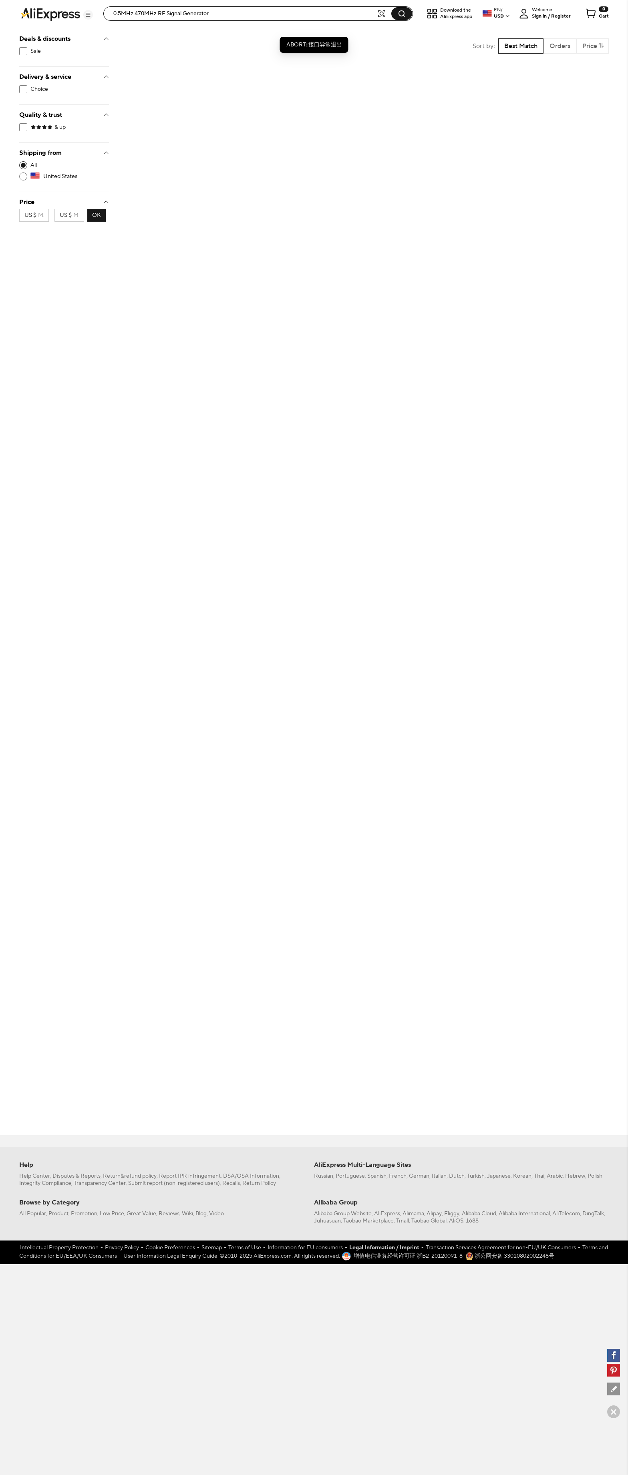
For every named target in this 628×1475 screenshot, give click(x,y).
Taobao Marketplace (368, 1220)
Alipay (434, 1213)
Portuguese (350, 1176)
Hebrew (575, 1176)
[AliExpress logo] (50, 14)
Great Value (141, 1213)
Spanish (376, 1176)
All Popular (32, 1213)
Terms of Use (244, 1247)
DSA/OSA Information (251, 1176)
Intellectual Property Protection (59, 1247)
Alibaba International (524, 1213)
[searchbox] (243, 13)
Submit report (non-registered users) (174, 1183)
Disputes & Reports (76, 1176)
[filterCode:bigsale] (64, 51)
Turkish (476, 1176)
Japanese (499, 1176)
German (419, 1176)
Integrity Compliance (45, 1183)
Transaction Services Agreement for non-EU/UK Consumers (501, 1247)
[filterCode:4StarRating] (64, 127)
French (398, 1176)
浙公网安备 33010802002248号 (509, 1256)
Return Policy (259, 1183)
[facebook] (613, 1355)
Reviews (169, 1213)
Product (58, 1213)
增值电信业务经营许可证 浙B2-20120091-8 (408, 1256)
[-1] (64, 165)
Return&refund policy (130, 1176)
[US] (64, 176)
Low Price (112, 1213)
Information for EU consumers (305, 1247)
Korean (522, 1176)
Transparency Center (100, 1183)
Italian (439, 1176)
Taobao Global (429, 1220)
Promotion (84, 1213)
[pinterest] (613, 1370)
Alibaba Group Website (343, 1213)
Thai (539, 1176)
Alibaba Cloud (479, 1213)
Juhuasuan (327, 1220)
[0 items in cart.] (596, 13)
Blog (201, 1213)
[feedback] (613, 1389)
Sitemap (211, 1247)
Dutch (457, 1176)
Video (216, 1213)
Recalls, (231, 1183)
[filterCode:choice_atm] (64, 89)
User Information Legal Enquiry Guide (170, 1256)
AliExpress (387, 1213)
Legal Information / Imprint (384, 1247)
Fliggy (451, 1213)
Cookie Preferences (170, 1247)
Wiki (187, 1213)
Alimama (413, 1213)
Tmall (402, 1220)
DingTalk (593, 1213)
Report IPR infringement (190, 1176)
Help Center (34, 1176)
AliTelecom (566, 1213)
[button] (88, 15)
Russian (323, 1176)
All (33, 165)
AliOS (456, 1220)
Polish (595, 1176)
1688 (472, 1220)
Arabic (555, 1176)
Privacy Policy (122, 1247)
